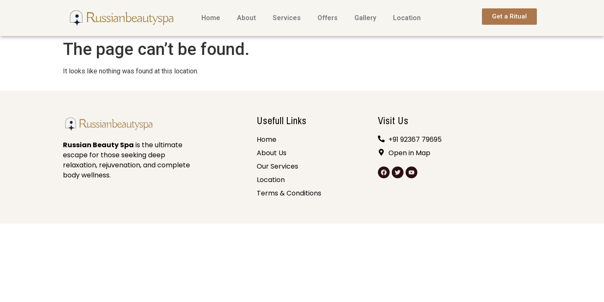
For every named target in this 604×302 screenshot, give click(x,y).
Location (407, 18)
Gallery (365, 18)
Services (287, 18)
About (246, 18)
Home (210, 18)
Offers (328, 18)
